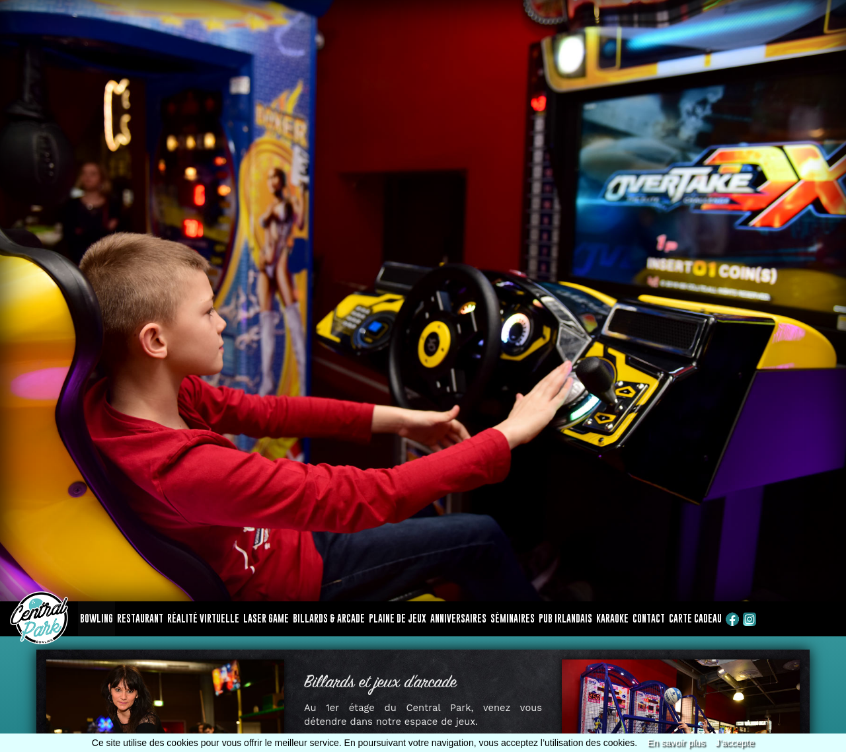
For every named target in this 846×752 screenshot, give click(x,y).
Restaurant (140, 618)
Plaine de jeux (397, 618)
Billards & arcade (329, 618)
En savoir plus (676, 742)
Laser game (266, 618)
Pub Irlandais (565, 618)
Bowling (96, 618)
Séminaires (512, 618)
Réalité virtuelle (203, 618)
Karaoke (612, 618)
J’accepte (734, 742)
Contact (649, 618)
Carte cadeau (695, 618)
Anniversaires (458, 618)
